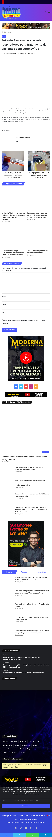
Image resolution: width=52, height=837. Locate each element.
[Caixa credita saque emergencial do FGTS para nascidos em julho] (7, 499)
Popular (9, 572)
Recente (24, 572)
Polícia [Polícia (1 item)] (38, 749)
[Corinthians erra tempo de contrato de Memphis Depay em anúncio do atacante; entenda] (13, 237)
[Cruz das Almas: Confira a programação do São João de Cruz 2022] (7, 622)
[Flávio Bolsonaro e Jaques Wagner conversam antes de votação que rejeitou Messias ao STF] (42, 706)
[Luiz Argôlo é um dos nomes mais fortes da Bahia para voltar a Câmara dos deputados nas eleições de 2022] (7, 512)
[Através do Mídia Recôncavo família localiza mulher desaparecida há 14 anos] (7, 582)
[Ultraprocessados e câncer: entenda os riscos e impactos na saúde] (9, 723)
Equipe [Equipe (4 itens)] (17, 745)
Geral (9, 32)
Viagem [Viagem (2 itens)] (23, 752)
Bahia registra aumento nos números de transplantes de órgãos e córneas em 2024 (37, 215)
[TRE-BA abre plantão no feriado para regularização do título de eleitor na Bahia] (26, 690)
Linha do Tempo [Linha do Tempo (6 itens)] (7, 749)
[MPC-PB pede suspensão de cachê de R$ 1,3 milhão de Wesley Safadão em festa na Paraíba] (26, 723)
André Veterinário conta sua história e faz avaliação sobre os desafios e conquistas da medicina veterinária (31, 483)
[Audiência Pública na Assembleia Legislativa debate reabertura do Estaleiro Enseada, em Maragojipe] (13, 199)
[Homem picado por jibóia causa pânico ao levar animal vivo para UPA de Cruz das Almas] (7, 595)
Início (4, 32)
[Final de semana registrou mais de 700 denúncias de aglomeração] (7, 472)
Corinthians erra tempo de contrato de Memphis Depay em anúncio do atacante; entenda (13, 253)
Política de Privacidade (38, 822)
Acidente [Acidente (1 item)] (5, 741)
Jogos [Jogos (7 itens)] (35, 745)
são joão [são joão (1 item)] (5, 752)
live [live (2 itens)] (16, 749)
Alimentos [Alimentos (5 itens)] (14, 741)
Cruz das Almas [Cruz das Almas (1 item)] (7, 745)
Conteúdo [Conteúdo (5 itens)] (31, 741)
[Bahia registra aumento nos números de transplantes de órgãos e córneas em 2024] (38, 199)
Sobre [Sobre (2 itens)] (44, 749)
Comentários (41, 572)
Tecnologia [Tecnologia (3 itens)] (14, 752)
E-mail (4, 304)
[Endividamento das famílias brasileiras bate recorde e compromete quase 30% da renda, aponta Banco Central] (42, 723)
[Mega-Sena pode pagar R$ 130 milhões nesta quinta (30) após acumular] (9, 706)
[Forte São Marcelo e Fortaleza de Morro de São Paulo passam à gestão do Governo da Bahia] (26, 706)
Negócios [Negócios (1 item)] (30, 749)
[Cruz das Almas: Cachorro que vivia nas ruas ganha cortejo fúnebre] (26, 430)
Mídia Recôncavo (9, 53)
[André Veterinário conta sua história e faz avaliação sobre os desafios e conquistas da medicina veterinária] (7, 485)
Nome (4, 296)
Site (3, 312)
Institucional (15, 822)
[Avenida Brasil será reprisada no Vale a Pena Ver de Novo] (7, 609)
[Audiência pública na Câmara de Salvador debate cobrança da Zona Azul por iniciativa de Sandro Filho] (42, 690)
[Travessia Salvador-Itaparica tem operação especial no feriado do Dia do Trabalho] (9, 690)
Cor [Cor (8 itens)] (38, 741)
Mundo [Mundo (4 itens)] (22, 749)
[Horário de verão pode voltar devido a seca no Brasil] (38, 237)
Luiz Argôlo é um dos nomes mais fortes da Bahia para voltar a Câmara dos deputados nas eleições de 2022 (31, 509)
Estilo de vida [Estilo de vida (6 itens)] (26, 745)
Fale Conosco (25, 822)
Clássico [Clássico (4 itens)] (23, 741)
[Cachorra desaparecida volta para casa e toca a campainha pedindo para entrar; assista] (7, 635)
